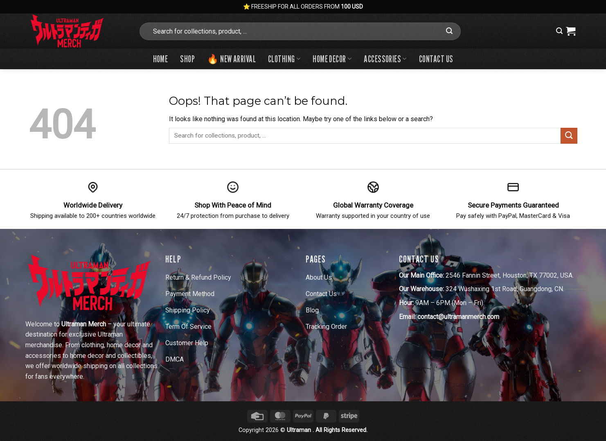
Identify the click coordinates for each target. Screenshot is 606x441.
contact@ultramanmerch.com (458, 317)
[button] (559, 31)
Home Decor (332, 58)
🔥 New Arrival (231, 58)
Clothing (284, 58)
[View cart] (570, 31)
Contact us (436, 58)
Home (160, 58)
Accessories (385, 58)
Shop (187, 58)
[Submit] (449, 31)
